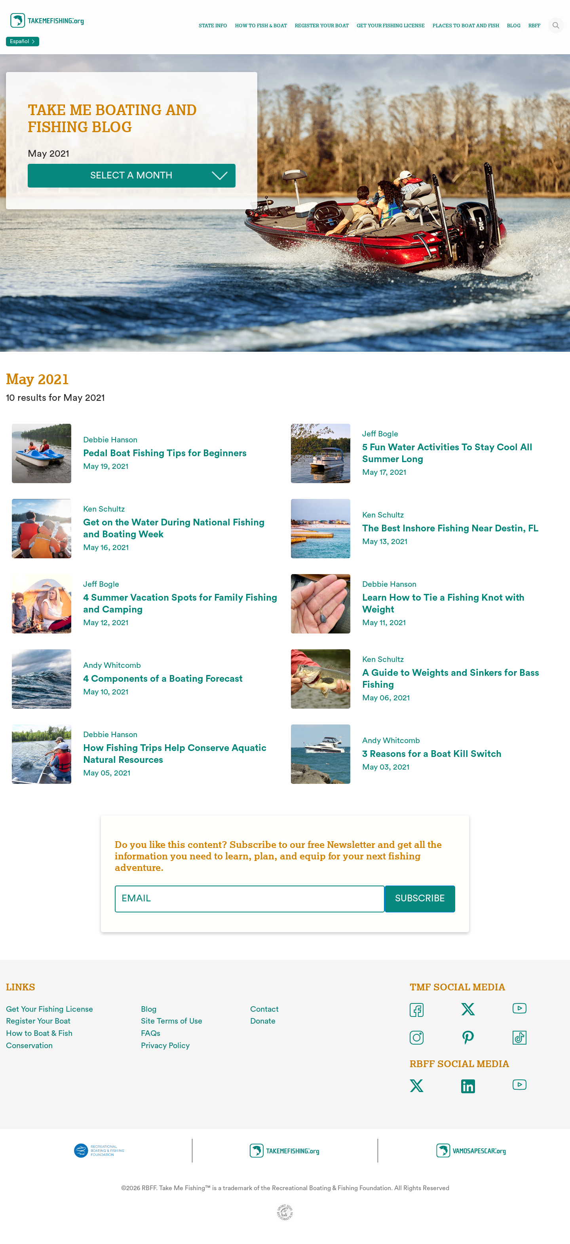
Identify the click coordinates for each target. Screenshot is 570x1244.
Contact (264, 1009)
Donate (263, 1021)
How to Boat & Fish (39, 1033)
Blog (514, 25)
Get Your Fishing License (391, 25)
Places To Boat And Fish (466, 25)
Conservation (29, 1046)
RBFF (534, 25)
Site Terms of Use (171, 1021)
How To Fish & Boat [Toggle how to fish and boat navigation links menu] (261, 25)
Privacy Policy (165, 1046)
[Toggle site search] (556, 25)
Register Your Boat (322, 25)
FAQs (150, 1033)
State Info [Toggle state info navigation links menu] (213, 25)
